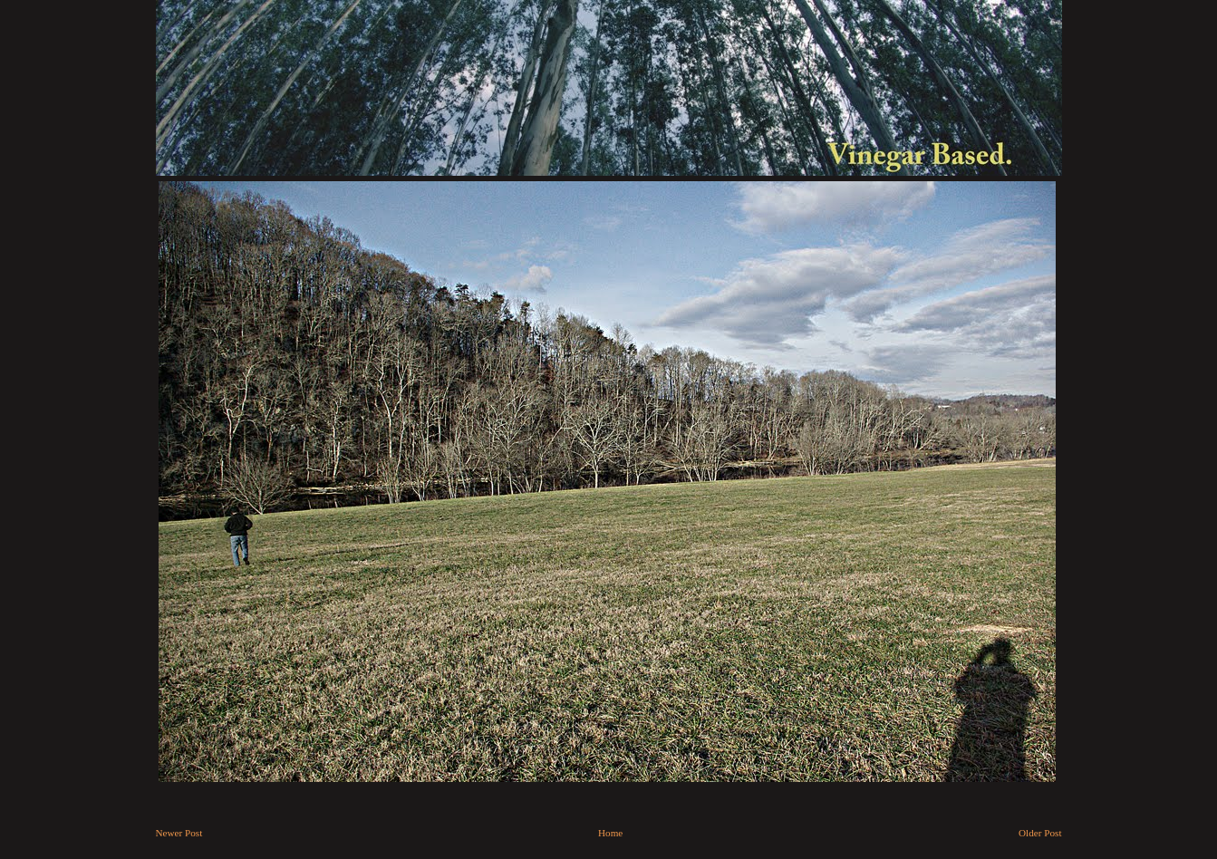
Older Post (1040, 832)
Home (610, 832)
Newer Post (179, 832)
